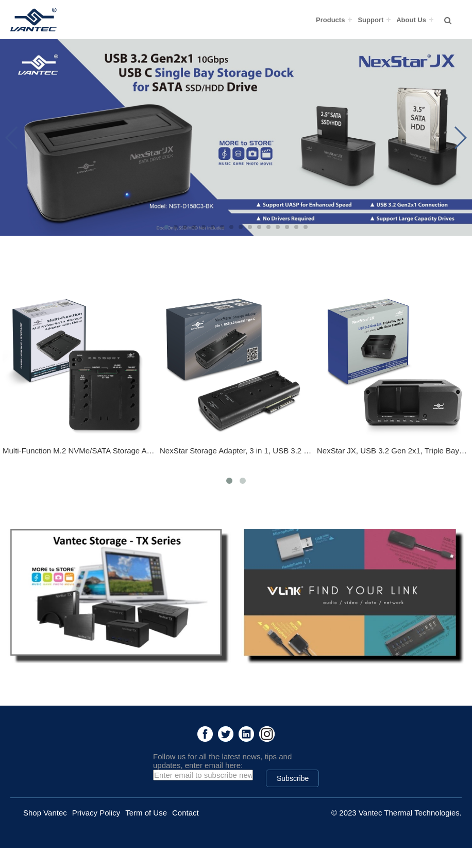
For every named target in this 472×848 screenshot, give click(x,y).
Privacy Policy (96, 812)
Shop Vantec (45, 812)
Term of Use (146, 812)
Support (370, 20)
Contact (185, 812)
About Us (411, 20)
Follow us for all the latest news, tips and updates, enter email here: (222, 761)
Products (330, 20)
